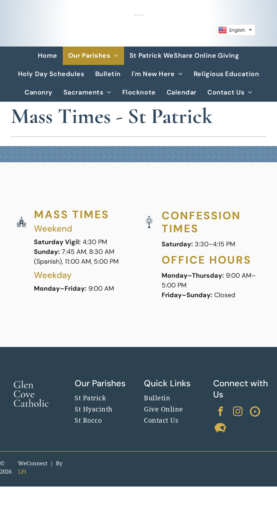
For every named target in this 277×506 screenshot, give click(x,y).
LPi (22, 471)
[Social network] (255, 412)
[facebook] (220, 412)
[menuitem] (47, 56)
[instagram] (237, 412)
